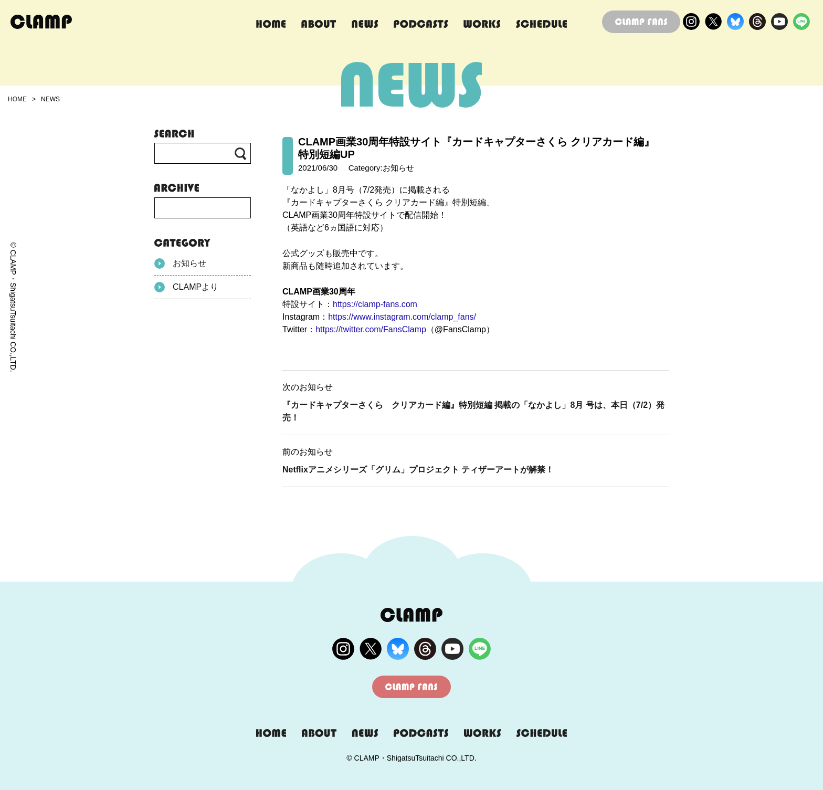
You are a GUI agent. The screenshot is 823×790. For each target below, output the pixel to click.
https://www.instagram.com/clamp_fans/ (402, 316)
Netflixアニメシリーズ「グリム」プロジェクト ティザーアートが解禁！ (418, 469)
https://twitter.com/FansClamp (370, 329)
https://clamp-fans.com (375, 304)
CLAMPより (186, 287)
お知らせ (180, 263)
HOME (17, 99)
